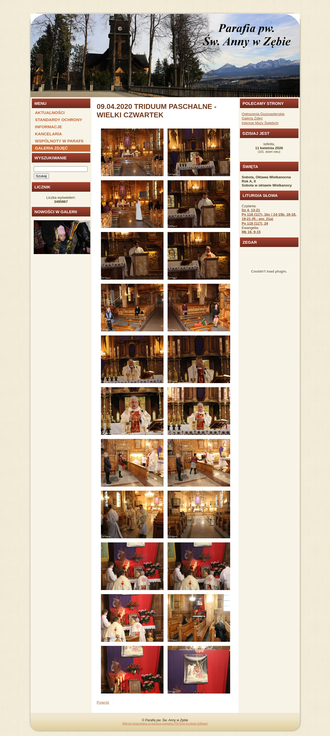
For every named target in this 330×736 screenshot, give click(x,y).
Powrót (103, 702)
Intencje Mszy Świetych (260, 123)
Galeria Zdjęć (252, 118)
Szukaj (41, 176)
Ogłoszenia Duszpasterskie (263, 114)
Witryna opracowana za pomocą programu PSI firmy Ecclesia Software (165, 723)
